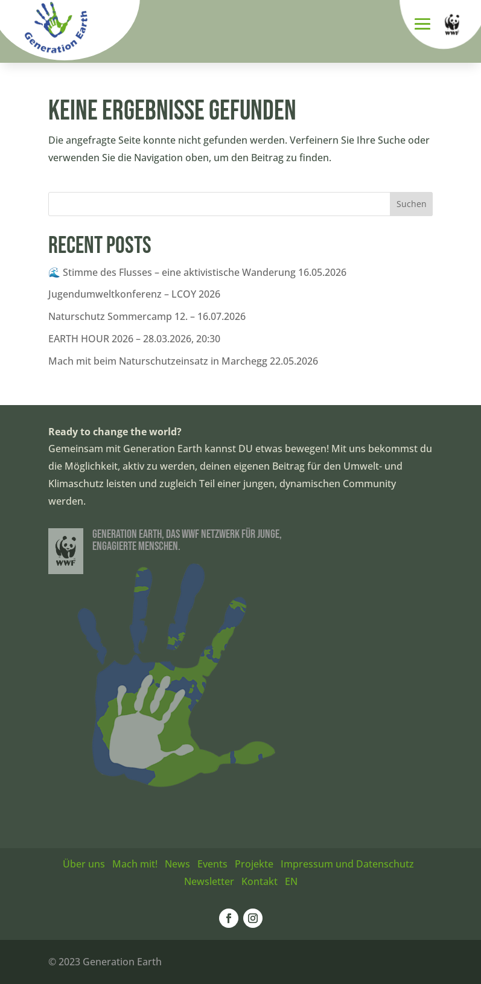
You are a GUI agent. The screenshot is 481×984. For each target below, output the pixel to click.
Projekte (254, 864)
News (177, 864)
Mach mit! (135, 864)
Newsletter (209, 881)
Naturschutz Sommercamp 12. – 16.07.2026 (147, 316)
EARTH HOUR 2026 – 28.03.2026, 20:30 (134, 338)
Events (212, 864)
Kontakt (259, 881)
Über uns (84, 864)
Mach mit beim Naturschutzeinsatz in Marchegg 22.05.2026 (183, 361)
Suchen (412, 203)
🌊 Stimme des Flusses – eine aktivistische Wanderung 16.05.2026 (197, 272)
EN (291, 881)
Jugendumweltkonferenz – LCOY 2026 (134, 294)
